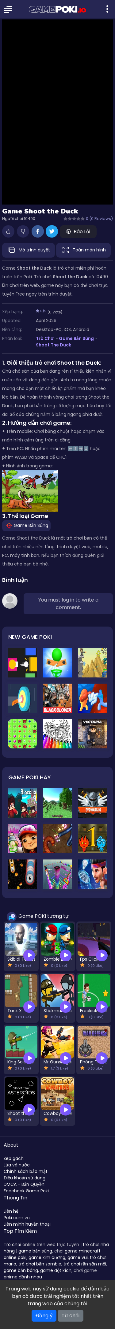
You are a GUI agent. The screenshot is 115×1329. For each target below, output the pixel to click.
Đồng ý (44, 1315)
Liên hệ (11, 1211)
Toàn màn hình (83, 250)
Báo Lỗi (78, 231)
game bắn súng (35, 1251)
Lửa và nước (17, 1165)
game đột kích (55, 1270)
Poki (8, 1218)
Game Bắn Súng (76, 338)
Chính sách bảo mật (26, 1171)
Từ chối (70, 1315)
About (11, 1145)
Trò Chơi (45, 338)
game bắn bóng (21, 1270)
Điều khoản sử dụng (24, 1178)
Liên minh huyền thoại (27, 1224)
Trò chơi (12, 1244)
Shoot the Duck (53, 345)
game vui (77, 1257)
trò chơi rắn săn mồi (84, 1264)
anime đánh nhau (23, 1277)
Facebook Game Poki (26, 1191)
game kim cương (47, 1257)
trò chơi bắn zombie (39, 1264)
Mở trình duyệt (28, 250)
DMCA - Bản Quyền (24, 1184)
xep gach (14, 1158)
